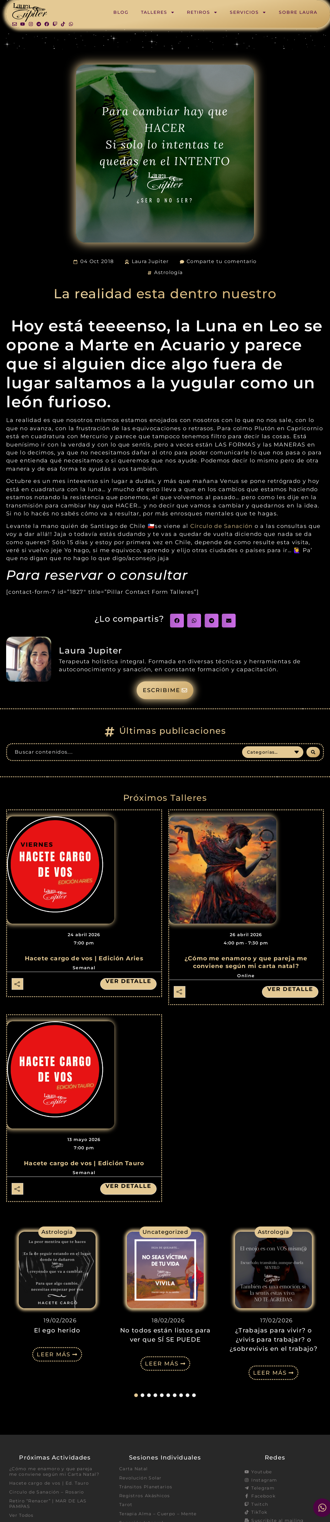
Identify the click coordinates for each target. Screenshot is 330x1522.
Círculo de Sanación (221, 526)
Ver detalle (128, 981)
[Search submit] (313, 752)
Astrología (168, 272)
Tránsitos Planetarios (145, 1487)
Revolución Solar (140, 1478)
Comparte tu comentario (222, 261)
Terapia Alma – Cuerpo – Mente (158, 1513)
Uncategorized (165, 1232)
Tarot (126, 1504)
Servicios (248, 12)
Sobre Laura (298, 12)
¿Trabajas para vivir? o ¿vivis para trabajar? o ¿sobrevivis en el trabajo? (273, 1339)
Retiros (202, 12)
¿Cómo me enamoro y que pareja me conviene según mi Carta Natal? (54, 1471)
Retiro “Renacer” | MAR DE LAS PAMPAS (48, 1503)
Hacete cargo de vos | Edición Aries (84, 958)
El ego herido (57, 1330)
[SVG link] (29, 12)
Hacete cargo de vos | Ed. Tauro (49, 1483)
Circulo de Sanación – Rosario (46, 1492)
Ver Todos (21, 1515)
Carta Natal (133, 1468)
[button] (177, 620)
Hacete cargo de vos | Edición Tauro (84, 1163)
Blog (121, 12)
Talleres (158, 12)
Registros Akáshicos (144, 1495)
